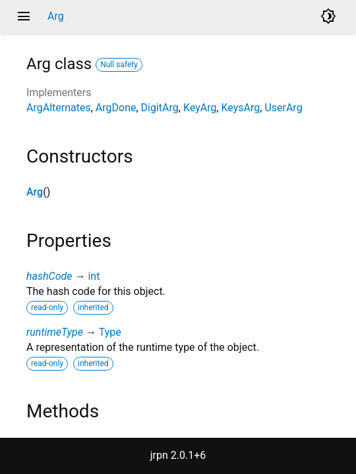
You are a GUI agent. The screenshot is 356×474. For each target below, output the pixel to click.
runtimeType (54, 332)
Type (110, 332)
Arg (34, 192)
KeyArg (199, 107)
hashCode (49, 276)
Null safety (119, 64)
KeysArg (241, 107)
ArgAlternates (58, 107)
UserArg (283, 107)
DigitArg (160, 107)
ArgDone (116, 107)
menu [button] (24, 16)
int (94, 276)
